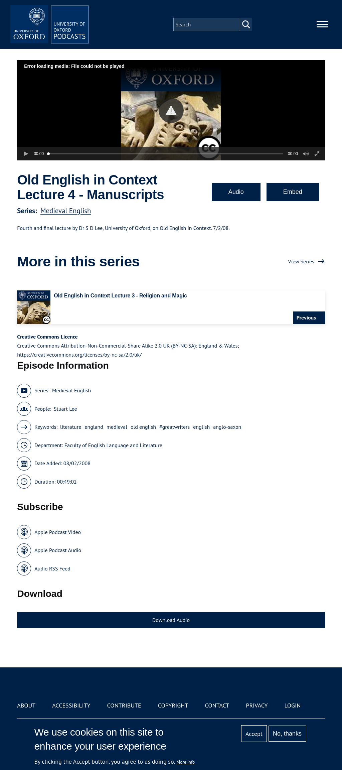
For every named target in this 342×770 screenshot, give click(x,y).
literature (70, 426)
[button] (171, 110)
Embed (292, 191)
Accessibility (71, 705)
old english (143, 426)
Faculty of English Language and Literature (113, 445)
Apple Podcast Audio (57, 550)
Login (293, 705)
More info (186, 762)
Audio (236, 191)
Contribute (124, 705)
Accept (254, 734)
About (26, 705)
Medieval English (65, 210)
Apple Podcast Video (57, 532)
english (201, 426)
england (93, 426)
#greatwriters (174, 426)
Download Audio (171, 620)
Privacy (257, 705)
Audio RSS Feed (52, 568)
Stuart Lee (65, 408)
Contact (217, 705)
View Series (301, 261)
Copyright (173, 705)
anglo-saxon (227, 426)
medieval (117, 426)
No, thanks (287, 733)
